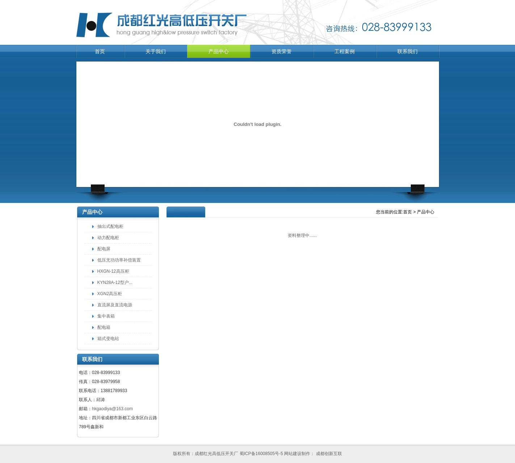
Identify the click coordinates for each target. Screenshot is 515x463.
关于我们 (155, 51)
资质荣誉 (281, 51)
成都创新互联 (328, 453)
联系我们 (407, 51)
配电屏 (103, 248)
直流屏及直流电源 (114, 304)
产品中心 (218, 51)
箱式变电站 (108, 338)
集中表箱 (106, 316)
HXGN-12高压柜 (113, 271)
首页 (100, 51)
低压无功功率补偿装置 (119, 260)
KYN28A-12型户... (114, 282)
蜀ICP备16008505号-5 (261, 453)
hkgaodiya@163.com (112, 408)
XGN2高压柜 (109, 293)
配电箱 (103, 327)
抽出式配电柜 (110, 226)
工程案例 (344, 51)
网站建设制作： (299, 453)
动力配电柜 (108, 237)
